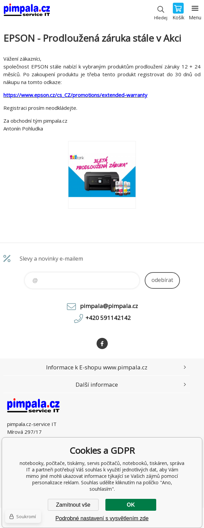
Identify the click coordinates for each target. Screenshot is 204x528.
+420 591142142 (108, 318)
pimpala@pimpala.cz (109, 306)
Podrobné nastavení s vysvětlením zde (102, 518)
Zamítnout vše (73, 505)
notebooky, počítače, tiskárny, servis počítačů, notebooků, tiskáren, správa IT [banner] (26, 12)
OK (131, 505)
